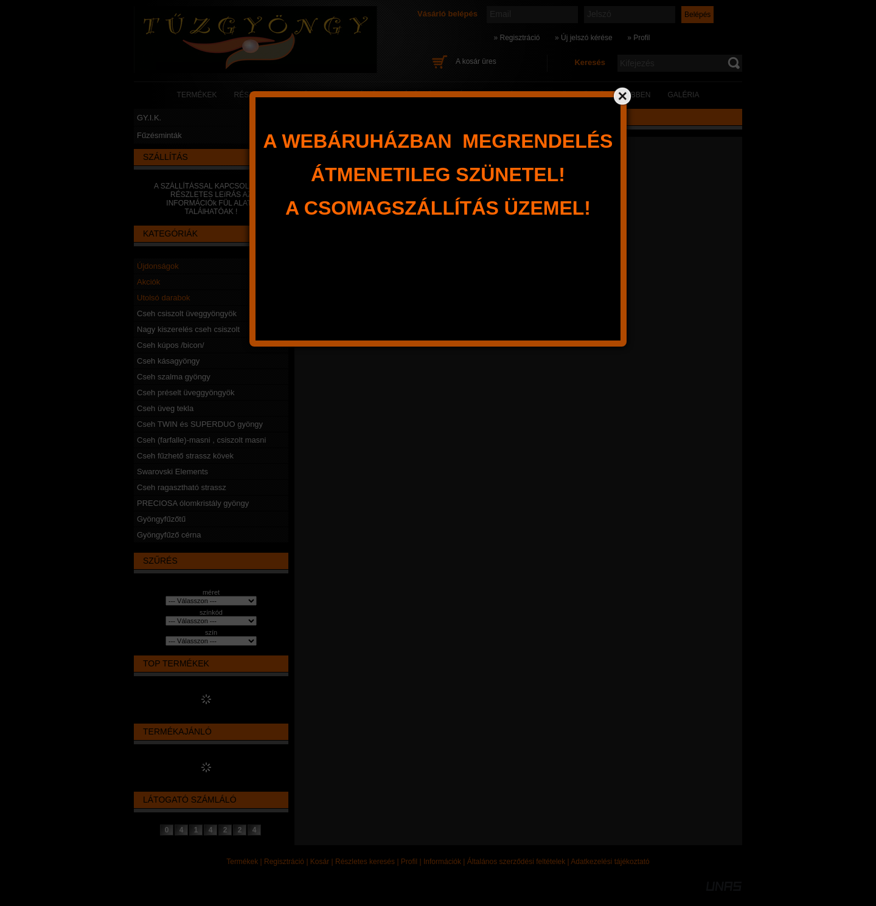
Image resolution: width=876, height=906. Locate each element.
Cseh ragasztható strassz (181, 487)
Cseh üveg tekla (165, 408)
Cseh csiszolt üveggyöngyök (187, 313)
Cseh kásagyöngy (168, 360)
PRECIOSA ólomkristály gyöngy (193, 503)
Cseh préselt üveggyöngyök (185, 392)
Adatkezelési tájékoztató (610, 861)
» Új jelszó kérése (584, 37)
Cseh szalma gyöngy (173, 376)
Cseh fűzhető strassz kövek (185, 455)
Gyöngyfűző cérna (169, 534)
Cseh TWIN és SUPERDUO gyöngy (200, 424)
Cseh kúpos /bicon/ (170, 345)
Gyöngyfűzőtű (161, 519)
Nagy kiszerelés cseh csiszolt (188, 329)
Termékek (242, 861)
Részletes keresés (365, 861)
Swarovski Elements (172, 471)
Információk (442, 861)
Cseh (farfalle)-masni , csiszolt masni (201, 439)
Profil (409, 861)
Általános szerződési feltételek (516, 861)
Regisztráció (284, 861)
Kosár (319, 861)
